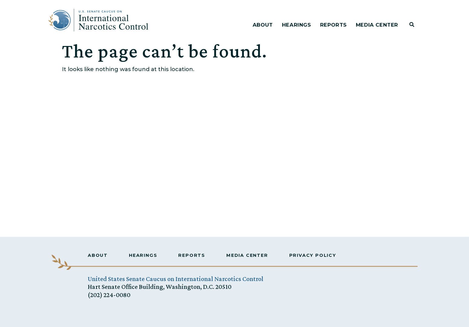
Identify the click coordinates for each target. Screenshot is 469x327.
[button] (411, 24)
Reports (333, 25)
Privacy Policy (312, 255)
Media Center (377, 25)
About (263, 25)
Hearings (296, 25)
